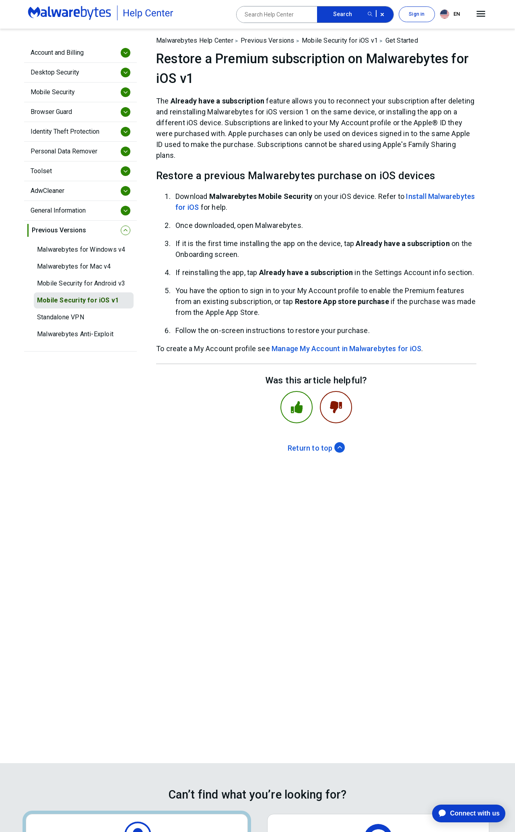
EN (450, 14)
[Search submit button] (370, 14)
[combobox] (451, 14)
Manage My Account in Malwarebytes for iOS (346, 348)
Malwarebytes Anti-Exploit (75, 334)
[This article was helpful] (296, 407)
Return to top (316, 448)
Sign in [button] (416, 14)
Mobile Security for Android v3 (81, 283)
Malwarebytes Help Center (194, 40)
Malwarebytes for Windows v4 (81, 249)
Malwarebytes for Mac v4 (74, 266)
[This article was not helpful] (336, 407)
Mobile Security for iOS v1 (78, 300)
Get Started (401, 40)
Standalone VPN (60, 317)
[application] (462, 813)
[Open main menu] (481, 14)
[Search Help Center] (277, 14)
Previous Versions (267, 40)
